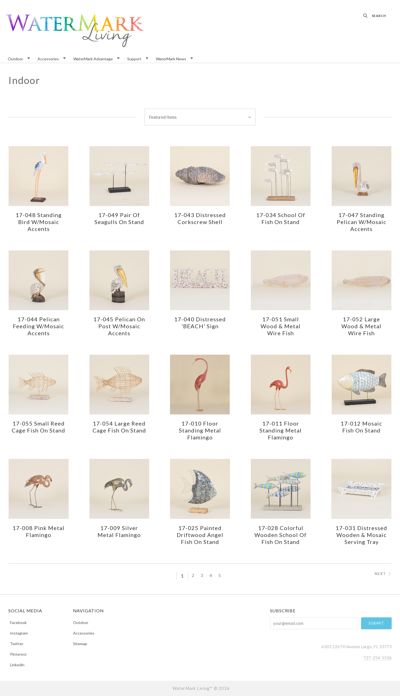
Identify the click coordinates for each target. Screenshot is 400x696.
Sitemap (80, 643)
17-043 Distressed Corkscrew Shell (200, 218)
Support (134, 59)
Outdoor (15, 59)
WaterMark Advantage (93, 59)
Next (383, 574)
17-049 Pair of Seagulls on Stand (119, 218)
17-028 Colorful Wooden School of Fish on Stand (280, 535)
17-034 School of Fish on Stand (280, 218)
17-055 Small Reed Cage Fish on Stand (38, 427)
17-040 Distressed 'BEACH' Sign (200, 322)
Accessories (48, 59)
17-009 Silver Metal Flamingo (119, 531)
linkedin (16, 664)
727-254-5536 (377, 657)
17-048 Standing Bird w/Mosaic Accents (39, 222)
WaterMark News (171, 59)
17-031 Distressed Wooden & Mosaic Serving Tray (361, 535)
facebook (17, 622)
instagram (18, 633)
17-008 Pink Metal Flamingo (38, 531)
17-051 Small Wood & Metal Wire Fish (281, 326)
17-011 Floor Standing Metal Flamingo (280, 430)
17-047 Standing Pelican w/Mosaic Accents (361, 222)
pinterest (17, 654)
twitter (15, 643)
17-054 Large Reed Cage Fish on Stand (119, 427)
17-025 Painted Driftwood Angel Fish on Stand (200, 535)
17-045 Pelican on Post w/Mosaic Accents (119, 326)
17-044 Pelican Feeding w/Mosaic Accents (38, 326)
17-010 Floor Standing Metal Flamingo (200, 430)
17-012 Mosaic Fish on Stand (361, 427)
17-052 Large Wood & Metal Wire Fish (361, 326)
